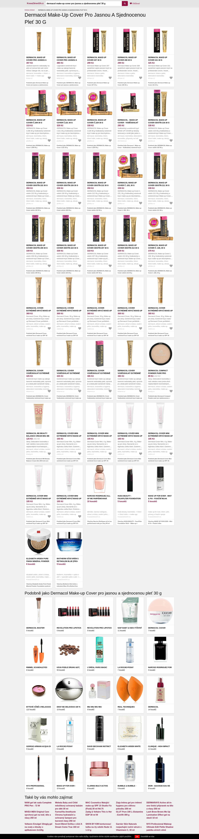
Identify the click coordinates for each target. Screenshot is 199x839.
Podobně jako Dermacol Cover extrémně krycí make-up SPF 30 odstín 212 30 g (36, 335)
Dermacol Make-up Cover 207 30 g (96, 58)
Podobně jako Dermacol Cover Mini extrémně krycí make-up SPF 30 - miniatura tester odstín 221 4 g (68, 523)
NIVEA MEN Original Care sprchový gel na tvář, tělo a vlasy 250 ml (38, 815)
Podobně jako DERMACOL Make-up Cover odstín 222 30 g (38, 209)
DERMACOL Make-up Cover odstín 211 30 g (158, 184)
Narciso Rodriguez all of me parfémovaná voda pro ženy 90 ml (98, 498)
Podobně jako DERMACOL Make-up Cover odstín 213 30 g (129, 272)
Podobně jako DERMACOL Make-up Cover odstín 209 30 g (38, 272)
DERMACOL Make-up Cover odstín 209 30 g (37, 246)
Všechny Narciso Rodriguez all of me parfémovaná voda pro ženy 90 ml (99, 522)
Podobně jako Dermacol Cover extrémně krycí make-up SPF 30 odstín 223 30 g (128, 335)
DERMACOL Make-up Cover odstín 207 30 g (98, 246)
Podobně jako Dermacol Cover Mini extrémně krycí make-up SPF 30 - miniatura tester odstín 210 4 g (38, 523)
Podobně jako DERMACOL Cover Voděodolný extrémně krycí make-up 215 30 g (38, 398)
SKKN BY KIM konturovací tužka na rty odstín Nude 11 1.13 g (99, 827)
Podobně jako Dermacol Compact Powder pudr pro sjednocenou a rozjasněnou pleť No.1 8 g (159, 398)
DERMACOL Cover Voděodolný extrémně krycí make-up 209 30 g (129, 373)
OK (137, 836)
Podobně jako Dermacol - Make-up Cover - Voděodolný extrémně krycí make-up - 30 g (129, 147)
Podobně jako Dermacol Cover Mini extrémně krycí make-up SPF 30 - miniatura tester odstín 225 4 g (99, 461)
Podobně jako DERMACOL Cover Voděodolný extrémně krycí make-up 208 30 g (99, 398)
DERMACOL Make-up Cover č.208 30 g (35, 121)
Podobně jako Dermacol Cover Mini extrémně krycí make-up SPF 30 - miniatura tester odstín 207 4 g (129, 461)
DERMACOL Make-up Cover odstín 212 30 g (98, 184)
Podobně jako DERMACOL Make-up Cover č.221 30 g (68, 146)
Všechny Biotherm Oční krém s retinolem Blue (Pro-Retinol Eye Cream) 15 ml (67, 586)
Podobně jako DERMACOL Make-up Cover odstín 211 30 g (160, 209)
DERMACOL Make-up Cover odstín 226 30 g (67, 184)
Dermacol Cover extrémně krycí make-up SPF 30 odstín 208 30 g (69, 310)
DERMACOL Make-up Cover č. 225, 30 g (127, 184)
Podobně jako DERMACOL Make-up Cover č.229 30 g (99, 146)
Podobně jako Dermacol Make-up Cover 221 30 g (159, 84)
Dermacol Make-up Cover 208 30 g (127, 58)
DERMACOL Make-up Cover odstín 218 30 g (158, 121)
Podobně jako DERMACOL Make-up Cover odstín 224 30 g (68, 272)
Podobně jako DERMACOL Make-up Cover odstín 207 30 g (99, 272)
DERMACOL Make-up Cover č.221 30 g (66, 121)
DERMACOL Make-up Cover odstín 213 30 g (128, 246)
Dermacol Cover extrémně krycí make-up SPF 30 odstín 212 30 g (38, 310)
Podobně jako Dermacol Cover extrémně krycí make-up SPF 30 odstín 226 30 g (158, 335)
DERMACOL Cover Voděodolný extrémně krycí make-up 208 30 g (98, 373)
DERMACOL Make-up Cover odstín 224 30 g (67, 246)
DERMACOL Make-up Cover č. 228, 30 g (157, 246)
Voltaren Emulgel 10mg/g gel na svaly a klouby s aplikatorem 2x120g (38, 827)
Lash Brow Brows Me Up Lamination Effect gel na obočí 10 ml (158, 815)
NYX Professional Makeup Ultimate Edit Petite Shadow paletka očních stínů (159, 827)
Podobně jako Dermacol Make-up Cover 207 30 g (98, 84)
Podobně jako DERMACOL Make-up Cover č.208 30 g (38, 146)
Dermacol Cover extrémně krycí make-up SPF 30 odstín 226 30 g (160, 310)
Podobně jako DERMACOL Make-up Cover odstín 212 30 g (99, 209)
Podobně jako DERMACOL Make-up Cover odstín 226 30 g (68, 209)
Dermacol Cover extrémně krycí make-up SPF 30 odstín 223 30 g (130, 310)
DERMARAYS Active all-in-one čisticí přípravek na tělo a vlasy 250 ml (159, 806)
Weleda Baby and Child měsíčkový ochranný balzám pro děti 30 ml (69, 806)
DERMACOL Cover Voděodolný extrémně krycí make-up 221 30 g (68, 373)
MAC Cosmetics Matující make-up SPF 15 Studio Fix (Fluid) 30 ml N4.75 (99, 806)
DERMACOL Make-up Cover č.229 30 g (96, 121)
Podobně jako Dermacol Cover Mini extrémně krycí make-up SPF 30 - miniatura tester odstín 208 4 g (68, 461)
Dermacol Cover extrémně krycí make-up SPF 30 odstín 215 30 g (99, 310)
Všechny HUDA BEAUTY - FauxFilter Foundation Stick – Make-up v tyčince (130, 523)
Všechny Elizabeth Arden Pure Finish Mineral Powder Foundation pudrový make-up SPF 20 (38, 586)
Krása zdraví (30, 10)
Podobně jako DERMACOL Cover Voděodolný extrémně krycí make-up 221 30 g (69, 398)
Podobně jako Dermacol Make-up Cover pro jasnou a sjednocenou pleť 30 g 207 (37, 85)
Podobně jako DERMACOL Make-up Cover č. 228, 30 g (160, 272)
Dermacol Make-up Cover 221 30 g (157, 58)
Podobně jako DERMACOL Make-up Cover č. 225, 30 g (129, 209)
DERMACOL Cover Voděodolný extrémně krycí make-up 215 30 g (37, 373)
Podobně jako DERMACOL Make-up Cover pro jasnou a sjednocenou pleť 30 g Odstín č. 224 (68, 85)
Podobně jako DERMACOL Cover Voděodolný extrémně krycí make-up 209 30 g (130, 398)
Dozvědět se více (147, 836)
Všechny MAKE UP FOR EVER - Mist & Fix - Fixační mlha (160, 522)
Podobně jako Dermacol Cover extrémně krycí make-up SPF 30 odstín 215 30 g (97, 335)
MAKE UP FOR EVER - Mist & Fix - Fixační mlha (160, 497)
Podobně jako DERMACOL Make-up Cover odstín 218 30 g (160, 146)
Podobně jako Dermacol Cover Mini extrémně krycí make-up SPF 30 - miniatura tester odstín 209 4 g (160, 461)
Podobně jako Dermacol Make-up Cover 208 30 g (129, 84)
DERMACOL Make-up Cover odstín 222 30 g (37, 184)
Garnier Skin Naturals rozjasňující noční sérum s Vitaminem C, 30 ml (129, 827)
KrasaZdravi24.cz (35, 3)
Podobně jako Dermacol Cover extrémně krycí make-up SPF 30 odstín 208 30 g (67, 335)
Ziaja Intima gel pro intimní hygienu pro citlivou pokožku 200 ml (129, 806)
